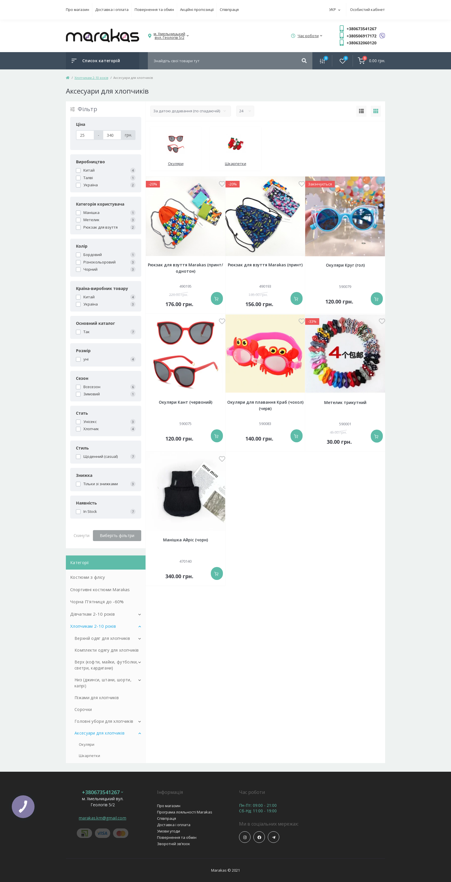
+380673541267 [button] (102, 792)
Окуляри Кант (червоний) (185, 402)
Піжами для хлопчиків (96, 697)
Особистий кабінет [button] (367, 9)
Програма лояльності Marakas (184, 812)
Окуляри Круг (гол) (345, 265)
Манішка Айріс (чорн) (185, 540)
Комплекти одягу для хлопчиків (106, 650)
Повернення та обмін (154, 9)
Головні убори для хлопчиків (103, 721)
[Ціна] (85, 135)
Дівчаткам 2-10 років (92, 614)
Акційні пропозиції (197, 9)
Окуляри (86, 744)
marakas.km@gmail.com (102, 818)
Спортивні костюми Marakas (100, 589)
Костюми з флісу (87, 577)
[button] (169, 36)
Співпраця (229, 9)
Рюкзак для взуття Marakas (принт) (265, 265)
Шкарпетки (89, 755)
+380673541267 (362, 28)
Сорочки (83, 709)
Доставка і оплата (112, 9)
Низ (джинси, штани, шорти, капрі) (102, 682)
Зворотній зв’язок (173, 843)
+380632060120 (362, 42)
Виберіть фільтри (117, 535)
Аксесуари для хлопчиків (99, 733)
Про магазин (77, 9)
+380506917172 (362, 36)
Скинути (81, 535)
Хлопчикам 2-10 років (91, 77)
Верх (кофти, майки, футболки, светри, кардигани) (106, 665)
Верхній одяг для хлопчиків (102, 638)
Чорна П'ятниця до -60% (97, 601)
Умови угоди (168, 831)
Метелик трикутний (345, 402)
